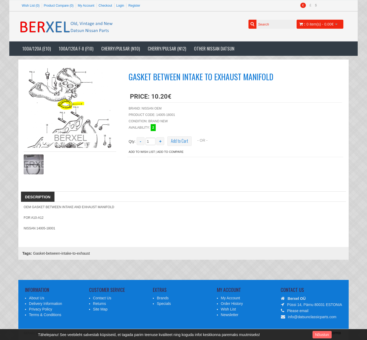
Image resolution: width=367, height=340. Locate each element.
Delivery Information (45, 303)
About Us (36, 298)
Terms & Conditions (45, 315)
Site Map (100, 309)
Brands (162, 298)
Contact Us (102, 298)
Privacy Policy (40, 309)
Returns (99, 303)
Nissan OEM (152, 108)
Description (37, 197)
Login (120, 5)
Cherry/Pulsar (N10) (120, 48)
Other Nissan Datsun (214, 48)
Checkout (105, 5)
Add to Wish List (142, 151)
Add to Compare (170, 151)
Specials (164, 303)
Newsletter (229, 315)
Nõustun (322, 335)
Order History (232, 303)
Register (134, 5)
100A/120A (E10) (36, 48)
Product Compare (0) (59, 5)
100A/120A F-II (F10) (76, 48)
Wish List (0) (31, 5)
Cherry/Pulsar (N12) (167, 48)
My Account (86, 5)
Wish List (228, 309)
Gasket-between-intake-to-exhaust (61, 253)
